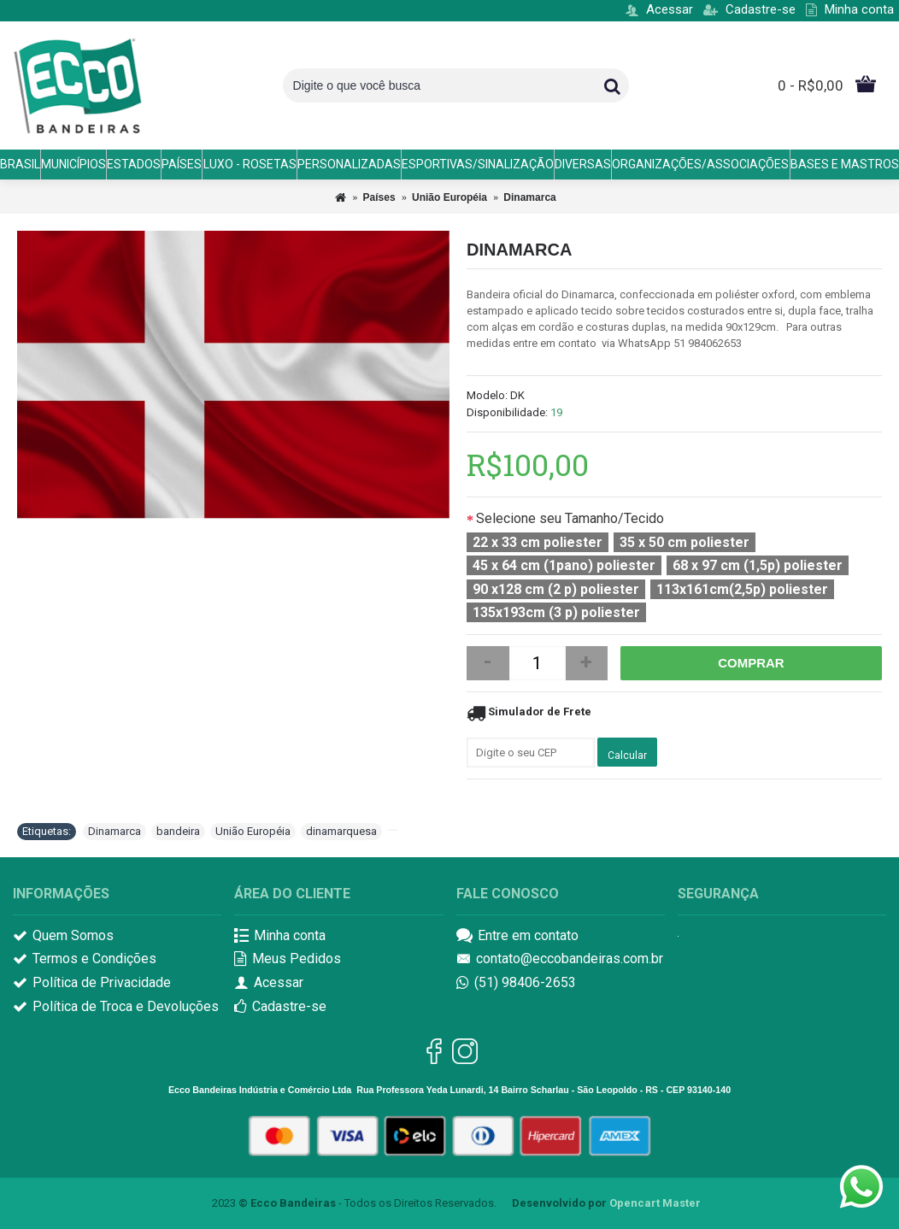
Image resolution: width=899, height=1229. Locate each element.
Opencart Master (655, 1203)
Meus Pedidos (287, 959)
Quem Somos (63, 936)
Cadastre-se (280, 1007)
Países (379, 197)
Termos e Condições (84, 959)
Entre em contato (517, 936)
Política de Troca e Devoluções (116, 1007)
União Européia (449, 197)
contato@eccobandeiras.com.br (559, 959)
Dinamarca (529, 197)
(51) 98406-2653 (516, 983)
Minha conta (280, 936)
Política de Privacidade (92, 983)
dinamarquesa (341, 831)
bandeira (178, 831)
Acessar (268, 983)
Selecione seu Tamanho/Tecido (570, 518)
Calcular (627, 756)
